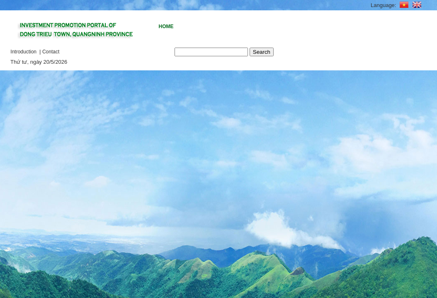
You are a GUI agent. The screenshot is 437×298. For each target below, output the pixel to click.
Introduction (24, 52)
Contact (50, 52)
